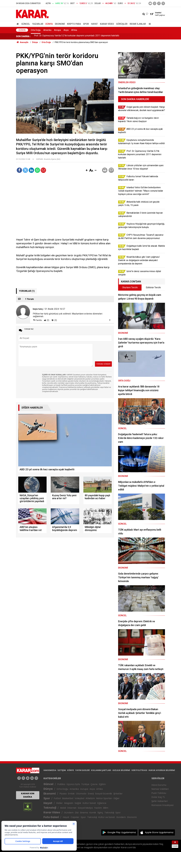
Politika (61, 784)
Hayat (94, 24)
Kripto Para (74, 24)
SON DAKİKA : (23, 36)
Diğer (117, 798)
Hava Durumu (158, 785)
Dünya (49, 24)
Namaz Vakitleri (160, 789)
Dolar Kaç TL (158, 797)
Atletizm (90, 798)
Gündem (68, 812)
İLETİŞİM (62, 770)
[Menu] (149, 24)
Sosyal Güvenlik (103, 793)
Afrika (74, 30)
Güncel (25, 24)
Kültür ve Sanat (106, 817)
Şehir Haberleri (159, 801)
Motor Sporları (104, 798)
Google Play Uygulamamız (121, 832)
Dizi (77, 812)
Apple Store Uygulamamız (159, 832)
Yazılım (98, 807)
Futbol (57, 798)
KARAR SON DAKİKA (27, 795)
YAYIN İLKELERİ (82, 770)
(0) (47, 320)
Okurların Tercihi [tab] (130, 287)
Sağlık (78, 803)
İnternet (71, 807)
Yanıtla (39, 320)
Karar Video (107, 24)
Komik (92, 812)
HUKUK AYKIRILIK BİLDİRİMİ (162, 770)
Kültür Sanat (89, 803)
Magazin (68, 803)
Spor (86, 24)
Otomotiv (81, 793)
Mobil (63, 807)
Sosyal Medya (85, 807)
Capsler (75, 817)
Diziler (59, 803)
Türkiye (85, 784)
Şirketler (118, 793)
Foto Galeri (51, 817)
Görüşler (121, 24)
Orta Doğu (36, 30)
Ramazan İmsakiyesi (162, 805)
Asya (66, 30)
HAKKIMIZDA (50, 770)
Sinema (84, 812)
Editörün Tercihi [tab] (153, 287)
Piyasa (63, 793)
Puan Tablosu (158, 793)
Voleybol (79, 798)
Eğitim (102, 784)
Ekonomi (60, 24)
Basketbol (67, 798)
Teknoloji (50, 808)
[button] (86, 170)
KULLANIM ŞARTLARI (101, 770)
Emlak (71, 793)
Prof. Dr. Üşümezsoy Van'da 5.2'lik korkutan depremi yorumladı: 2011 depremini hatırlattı (76, 36)
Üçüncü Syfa (73, 784)
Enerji (91, 793)
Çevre (94, 784)
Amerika (47, 30)
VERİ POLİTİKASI (139, 770)
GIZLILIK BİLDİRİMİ (121, 770)
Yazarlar (37, 24)
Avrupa (57, 30)
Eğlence (101, 803)
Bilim (105, 807)
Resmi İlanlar (138, 24)
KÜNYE (70, 770)
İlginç (100, 812)
